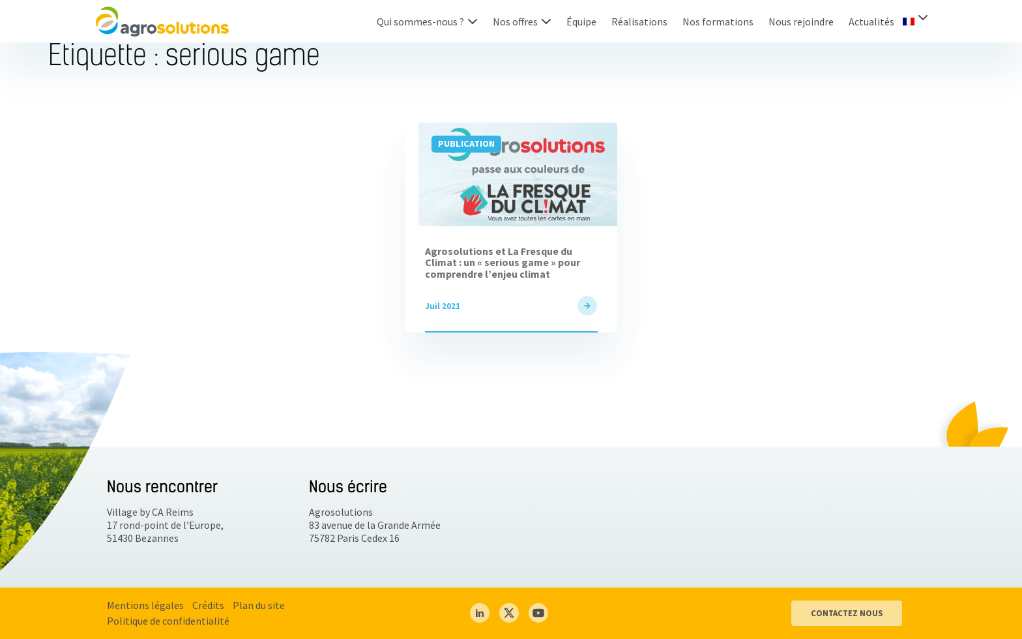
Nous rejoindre (801, 21)
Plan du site (259, 605)
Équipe (581, 21)
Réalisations (639, 21)
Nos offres (515, 21)
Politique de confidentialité (168, 620)
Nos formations (717, 21)
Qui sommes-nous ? (420, 21)
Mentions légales (145, 605)
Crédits (208, 605)
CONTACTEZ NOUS (847, 613)
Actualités (871, 21)
